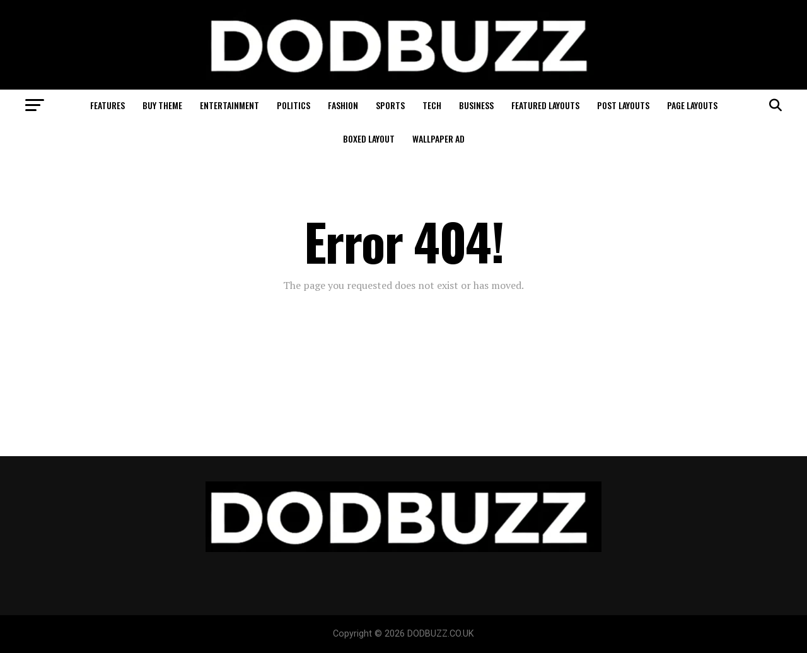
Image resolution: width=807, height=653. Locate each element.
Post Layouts (623, 105)
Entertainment (229, 105)
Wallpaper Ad (438, 138)
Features (107, 105)
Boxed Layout (369, 138)
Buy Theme (162, 105)
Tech (431, 105)
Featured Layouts (545, 105)
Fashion (343, 105)
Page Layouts (692, 105)
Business (476, 105)
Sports (390, 105)
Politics (293, 105)
